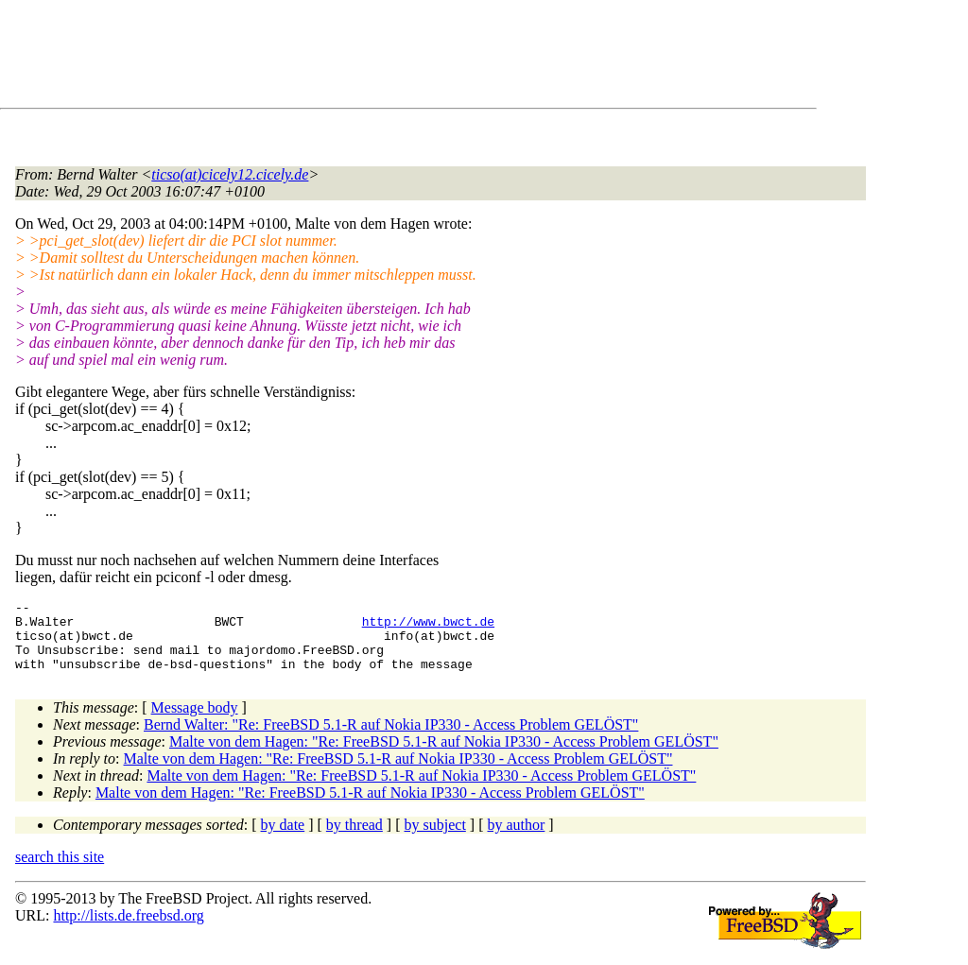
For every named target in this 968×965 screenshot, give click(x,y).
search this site (59, 871)
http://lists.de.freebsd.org (128, 930)
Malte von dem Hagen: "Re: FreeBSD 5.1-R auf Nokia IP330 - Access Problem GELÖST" (443, 756)
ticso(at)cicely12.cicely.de (229, 174)
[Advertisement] (359, 57)
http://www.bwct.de (428, 626)
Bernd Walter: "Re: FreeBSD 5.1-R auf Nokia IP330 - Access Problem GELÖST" (391, 739)
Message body (194, 722)
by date (283, 839)
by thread (354, 839)
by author (515, 839)
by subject (435, 839)
